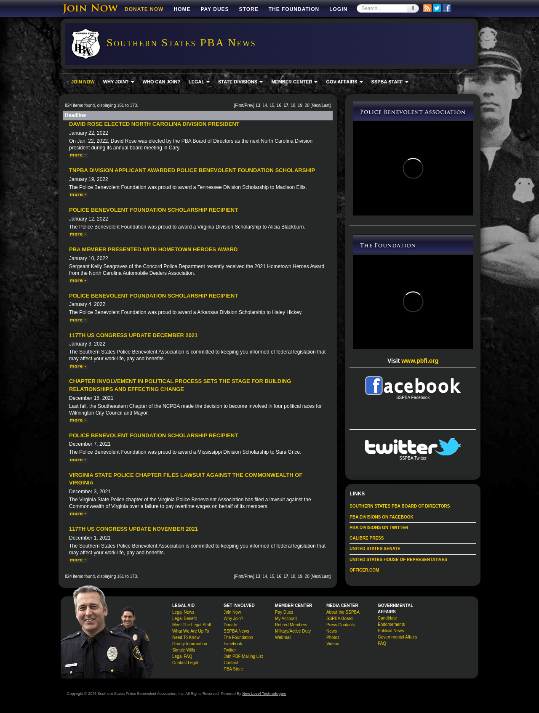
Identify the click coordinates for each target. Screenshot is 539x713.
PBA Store (233, 669)
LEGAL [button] (199, 81)
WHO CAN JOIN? (161, 81)
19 (300, 105)
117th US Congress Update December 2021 (133, 335)
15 (272, 105)
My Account (286, 618)
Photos (332, 637)
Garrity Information (189, 643)
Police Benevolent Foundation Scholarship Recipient (153, 210)
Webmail (283, 637)
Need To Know (186, 637)
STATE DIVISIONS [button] (240, 81)
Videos (332, 643)
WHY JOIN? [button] (118, 81)
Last (326, 105)
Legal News (183, 612)
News (331, 631)
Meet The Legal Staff (191, 625)
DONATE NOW (144, 9)
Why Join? (233, 618)
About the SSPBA (343, 612)
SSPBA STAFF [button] (389, 81)
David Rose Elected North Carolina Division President (154, 124)
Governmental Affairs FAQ (397, 640)
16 (279, 105)
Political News (391, 630)
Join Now (232, 612)
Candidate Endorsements (391, 621)
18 (293, 105)
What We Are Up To (190, 631)
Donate (230, 625)
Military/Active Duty (293, 631)
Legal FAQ (182, 656)
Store (249, 9)
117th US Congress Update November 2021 (133, 529)
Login (338, 9)
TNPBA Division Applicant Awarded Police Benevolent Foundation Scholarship (192, 170)
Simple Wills (183, 650)
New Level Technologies (264, 694)
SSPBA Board (339, 618)
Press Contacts (340, 625)
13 (258, 105)
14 (264, 105)
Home (181, 9)
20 (307, 105)
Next (316, 105)
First (239, 105)
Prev (249, 105)
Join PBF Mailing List (243, 656)
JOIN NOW (83, 81)
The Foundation (294, 9)
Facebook (233, 643)
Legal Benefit (184, 618)
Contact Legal (185, 662)
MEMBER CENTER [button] (294, 81)
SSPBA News (236, 631)
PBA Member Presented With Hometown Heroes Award (153, 249)
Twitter (230, 650)
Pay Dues (214, 9)
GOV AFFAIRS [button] (344, 81)
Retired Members (291, 625)
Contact (231, 662)
